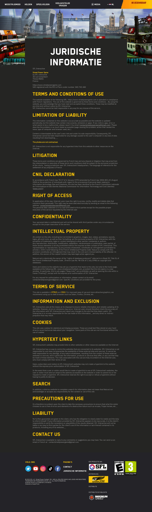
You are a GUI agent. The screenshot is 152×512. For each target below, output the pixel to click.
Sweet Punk (35, 484)
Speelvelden (43, 4)
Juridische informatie (75, 471)
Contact (67, 467)
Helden (28, 4)
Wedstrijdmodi (13, 4)
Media (95, 4)
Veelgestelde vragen (62, 4)
